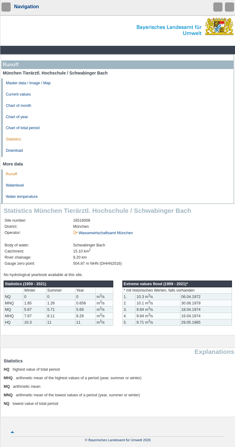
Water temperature (22, 196)
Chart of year (17, 117)
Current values (18, 94)
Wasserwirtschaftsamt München (105, 233)
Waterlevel (15, 185)
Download (14, 150)
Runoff (11, 174)
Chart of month (18, 106)
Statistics (13, 139)
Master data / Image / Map (28, 83)
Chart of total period (23, 128)
